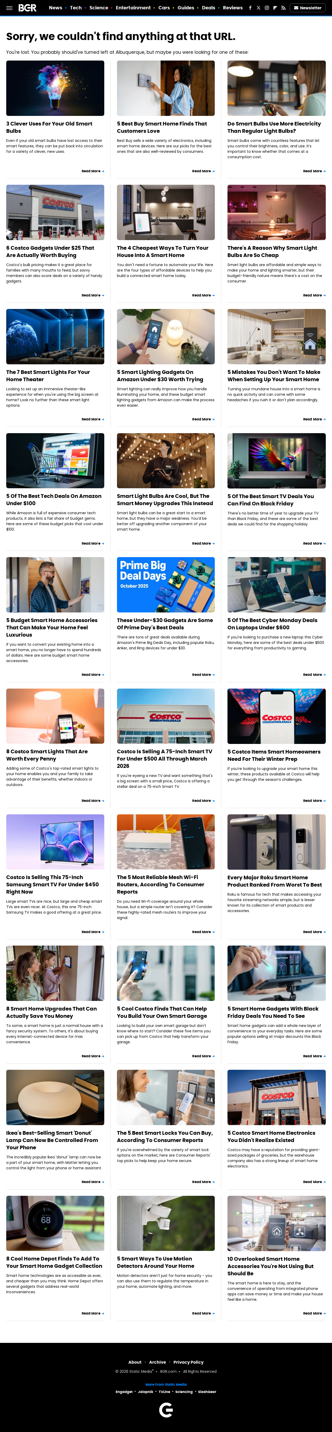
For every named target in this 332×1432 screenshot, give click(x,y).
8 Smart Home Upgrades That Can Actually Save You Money (51, 1012)
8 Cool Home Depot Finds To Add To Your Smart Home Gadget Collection (54, 1262)
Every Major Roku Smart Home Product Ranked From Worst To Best (274, 881)
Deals (209, 8)
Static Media (140, 1372)
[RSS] (283, 8)
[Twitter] (259, 8)
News (55, 8)
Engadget (124, 1392)
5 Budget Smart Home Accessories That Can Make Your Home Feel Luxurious (52, 627)
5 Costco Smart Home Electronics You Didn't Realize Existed (271, 1137)
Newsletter (308, 7)
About (135, 1362)
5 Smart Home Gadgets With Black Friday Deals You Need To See (273, 1012)
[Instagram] (267, 8)
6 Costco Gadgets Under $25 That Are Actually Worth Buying (50, 252)
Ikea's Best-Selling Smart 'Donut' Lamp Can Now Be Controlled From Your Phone (52, 1140)
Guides (186, 8)
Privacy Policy (189, 1362)
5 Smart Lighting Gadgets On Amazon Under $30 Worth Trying (160, 376)
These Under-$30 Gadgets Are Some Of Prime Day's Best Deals (165, 624)
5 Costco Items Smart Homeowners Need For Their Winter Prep (274, 755)
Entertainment (133, 8)
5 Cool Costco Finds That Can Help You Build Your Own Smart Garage (162, 1012)
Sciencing (184, 1392)
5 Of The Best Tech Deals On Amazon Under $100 (53, 500)
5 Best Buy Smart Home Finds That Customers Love (162, 127)
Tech (76, 8)
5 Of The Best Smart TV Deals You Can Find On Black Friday (270, 500)
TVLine (164, 1392)
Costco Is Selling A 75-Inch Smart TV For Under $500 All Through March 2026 (164, 758)
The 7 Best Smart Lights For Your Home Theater (48, 376)
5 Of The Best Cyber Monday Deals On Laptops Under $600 (272, 624)
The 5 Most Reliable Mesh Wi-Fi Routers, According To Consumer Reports (160, 884)
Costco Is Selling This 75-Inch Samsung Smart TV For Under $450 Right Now (52, 884)
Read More (91, 171)
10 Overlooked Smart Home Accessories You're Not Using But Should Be (270, 1266)
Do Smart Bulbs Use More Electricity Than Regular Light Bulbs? (274, 127)
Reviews (233, 8)
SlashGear (207, 1392)
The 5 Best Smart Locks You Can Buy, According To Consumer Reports (165, 1137)
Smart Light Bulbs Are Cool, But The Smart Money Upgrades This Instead (165, 500)
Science (98, 8)
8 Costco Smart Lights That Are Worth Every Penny (47, 755)
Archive (157, 1362)
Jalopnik (145, 1392)
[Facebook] (250, 8)
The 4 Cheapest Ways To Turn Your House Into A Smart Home (163, 252)
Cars (164, 8)
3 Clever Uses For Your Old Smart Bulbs (49, 127)
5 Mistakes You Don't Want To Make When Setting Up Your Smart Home (273, 376)
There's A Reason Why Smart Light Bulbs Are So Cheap (272, 252)
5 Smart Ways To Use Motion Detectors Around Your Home (155, 1262)
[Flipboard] (275, 8)
